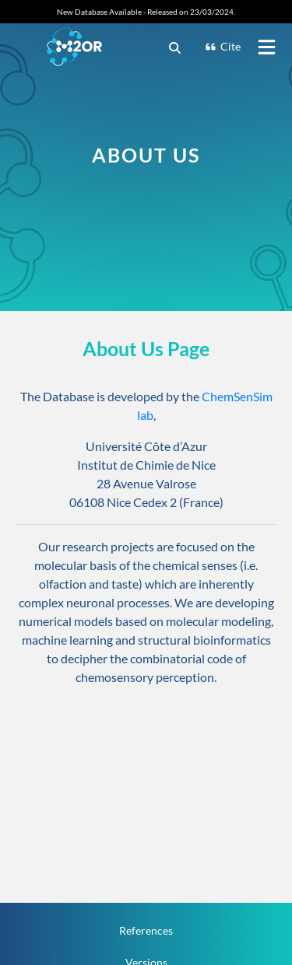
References (146, 930)
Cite (223, 46)
